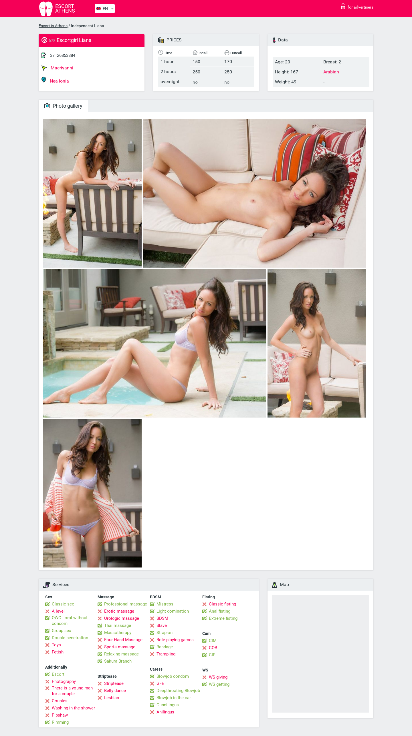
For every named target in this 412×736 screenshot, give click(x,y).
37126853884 (62, 55)
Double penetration (70, 637)
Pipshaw (60, 715)
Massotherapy (117, 632)
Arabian (331, 72)
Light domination (173, 611)
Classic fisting (222, 604)
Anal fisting (219, 611)
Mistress (165, 604)
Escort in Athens (53, 25)
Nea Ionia (55, 80)
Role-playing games (175, 639)
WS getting (219, 684)
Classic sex (63, 604)
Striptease (114, 683)
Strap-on (165, 632)
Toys (56, 644)
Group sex (61, 630)
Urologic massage (121, 618)
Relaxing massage (121, 654)
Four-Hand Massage (123, 639)
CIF (212, 654)
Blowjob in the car (174, 697)
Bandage (165, 646)
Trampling (166, 654)
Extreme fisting (223, 618)
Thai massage (117, 625)
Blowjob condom (173, 676)
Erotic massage (119, 611)
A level (58, 611)
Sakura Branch (118, 661)
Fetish (58, 652)
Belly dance (115, 690)
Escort (58, 674)
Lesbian (111, 697)
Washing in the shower (73, 708)
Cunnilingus (168, 704)
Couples (60, 700)
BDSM (162, 618)
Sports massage (119, 646)
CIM (213, 640)
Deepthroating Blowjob (178, 690)
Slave (162, 625)
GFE (160, 683)
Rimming (60, 722)
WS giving (218, 677)
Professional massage (125, 604)
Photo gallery (63, 106)
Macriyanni (57, 68)
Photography (64, 681)
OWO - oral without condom (70, 620)
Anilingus (165, 712)
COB (213, 647)
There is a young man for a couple (72, 690)
